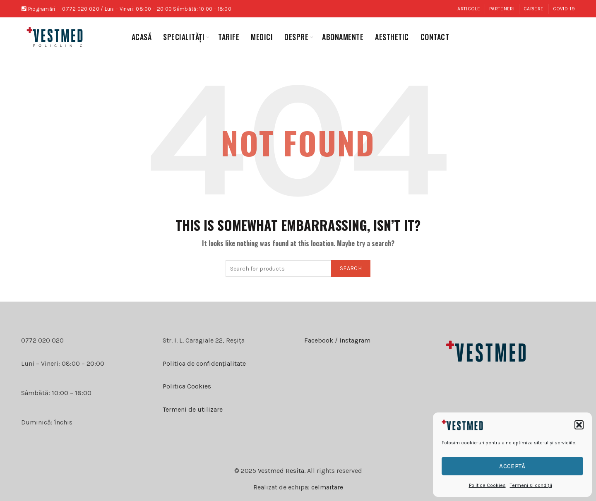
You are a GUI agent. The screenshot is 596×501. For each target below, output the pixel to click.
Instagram (354, 340)
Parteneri (501, 9)
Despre (296, 36)
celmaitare (327, 487)
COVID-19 (564, 9)
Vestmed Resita (281, 471)
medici (262, 36)
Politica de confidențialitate (204, 363)
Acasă (142, 36)
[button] (579, 425)
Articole (468, 9)
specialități (183, 36)
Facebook (318, 340)
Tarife (228, 36)
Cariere (533, 9)
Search (351, 268)
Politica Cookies (487, 485)
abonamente (342, 36)
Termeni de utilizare (193, 409)
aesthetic (392, 36)
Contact (435, 36)
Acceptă (512, 466)
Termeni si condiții (531, 485)
